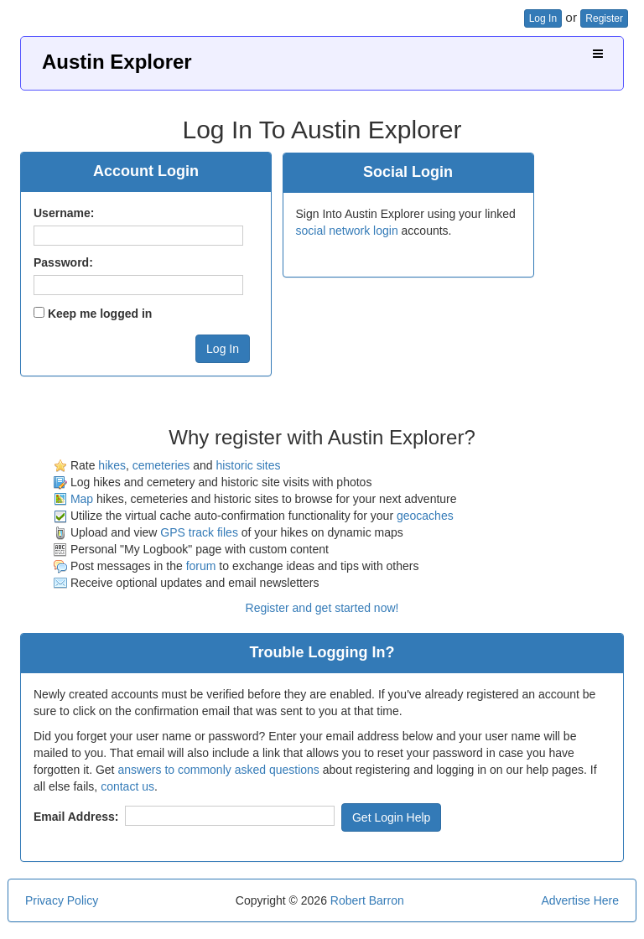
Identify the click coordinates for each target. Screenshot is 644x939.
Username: (64, 213)
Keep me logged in (100, 313)
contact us (127, 786)
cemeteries (161, 465)
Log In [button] (543, 18)
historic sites (248, 465)
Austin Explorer (117, 61)
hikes (112, 465)
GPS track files (199, 532)
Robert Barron (367, 900)
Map (81, 499)
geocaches (425, 515)
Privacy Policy (61, 900)
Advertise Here (580, 900)
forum (201, 566)
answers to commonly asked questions (218, 769)
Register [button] (604, 18)
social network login (347, 230)
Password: (63, 262)
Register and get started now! (322, 608)
